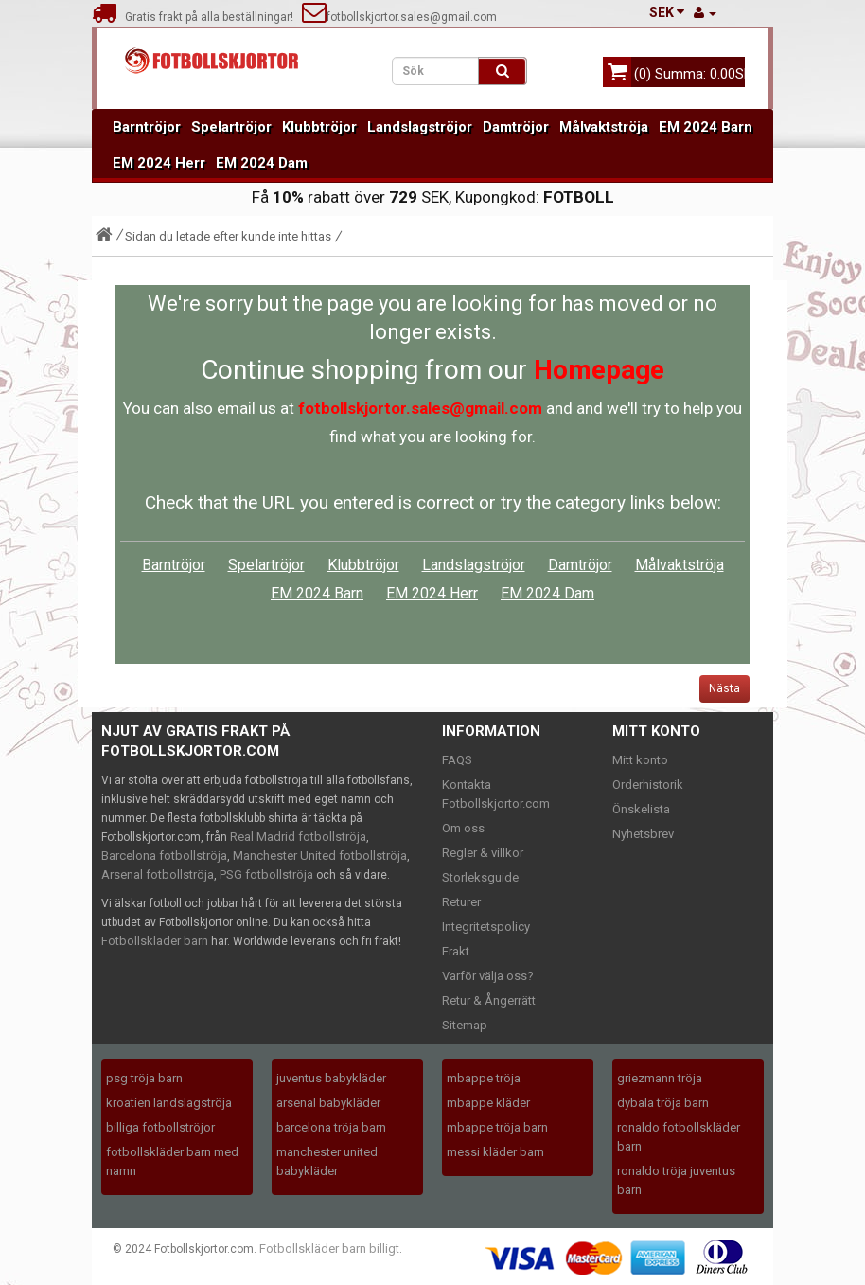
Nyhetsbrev (643, 834)
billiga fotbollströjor (160, 1127)
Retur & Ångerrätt (489, 1000)
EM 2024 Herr (159, 162)
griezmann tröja (659, 1078)
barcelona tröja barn (331, 1127)
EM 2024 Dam (262, 162)
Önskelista (641, 809)
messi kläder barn (495, 1152)
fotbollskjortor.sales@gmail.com (399, 17)
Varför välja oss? (488, 976)
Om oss (463, 828)
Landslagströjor (419, 126)
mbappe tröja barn (497, 1127)
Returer (461, 902)
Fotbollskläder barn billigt (329, 1248)
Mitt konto (640, 760)
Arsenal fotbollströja (157, 874)
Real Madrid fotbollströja (298, 837)
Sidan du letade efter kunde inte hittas (228, 236)
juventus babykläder (331, 1078)
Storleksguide (480, 877)
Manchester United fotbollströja (320, 855)
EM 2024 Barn (705, 126)
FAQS (457, 760)
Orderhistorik (647, 784)
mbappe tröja (484, 1078)
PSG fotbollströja (266, 874)
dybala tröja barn (663, 1103)
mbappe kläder (488, 1103)
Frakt (455, 951)
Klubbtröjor (319, 126)
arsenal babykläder (328, 1103)
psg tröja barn (144, 1078)
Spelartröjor (231, 126)
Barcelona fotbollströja (164, 855)
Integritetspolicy (486, 926)
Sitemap (464, 1025)
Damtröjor (516, 126)
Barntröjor (147, 126)
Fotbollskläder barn (154, 941)
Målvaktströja (603, 126)
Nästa (724, 688)
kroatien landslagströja (169, 1103)
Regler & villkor (482, 853)
